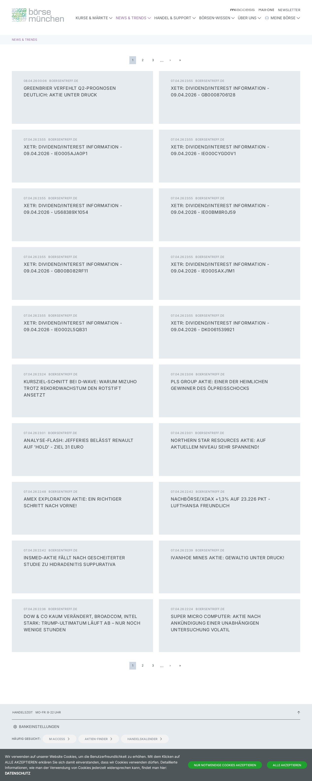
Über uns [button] (249, 18)
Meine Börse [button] (282, 18)
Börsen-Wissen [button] (217, 18)
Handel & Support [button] (175, 18)
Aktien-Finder (99, 739)
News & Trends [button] (133, 18)
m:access (59, 739)
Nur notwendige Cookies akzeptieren (225, 765)
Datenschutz (17, 773)
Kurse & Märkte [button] (94, 18)
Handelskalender (144, 739)
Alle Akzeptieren (287, 765)
